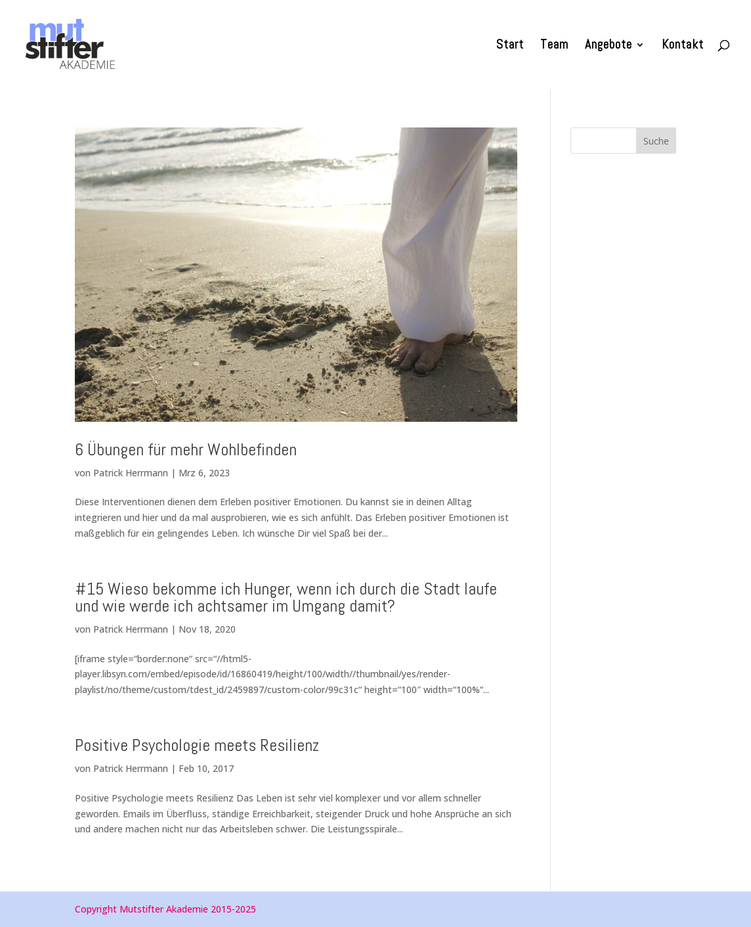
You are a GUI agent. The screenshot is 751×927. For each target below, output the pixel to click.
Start (510, 46)
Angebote (608, 46)
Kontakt (683, 46)
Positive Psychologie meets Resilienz (197, 745)
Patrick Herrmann (130, 472)
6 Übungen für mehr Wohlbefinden (186, 450)
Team (554, 46)
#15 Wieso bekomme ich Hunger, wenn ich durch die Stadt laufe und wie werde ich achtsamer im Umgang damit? (286, 597)
